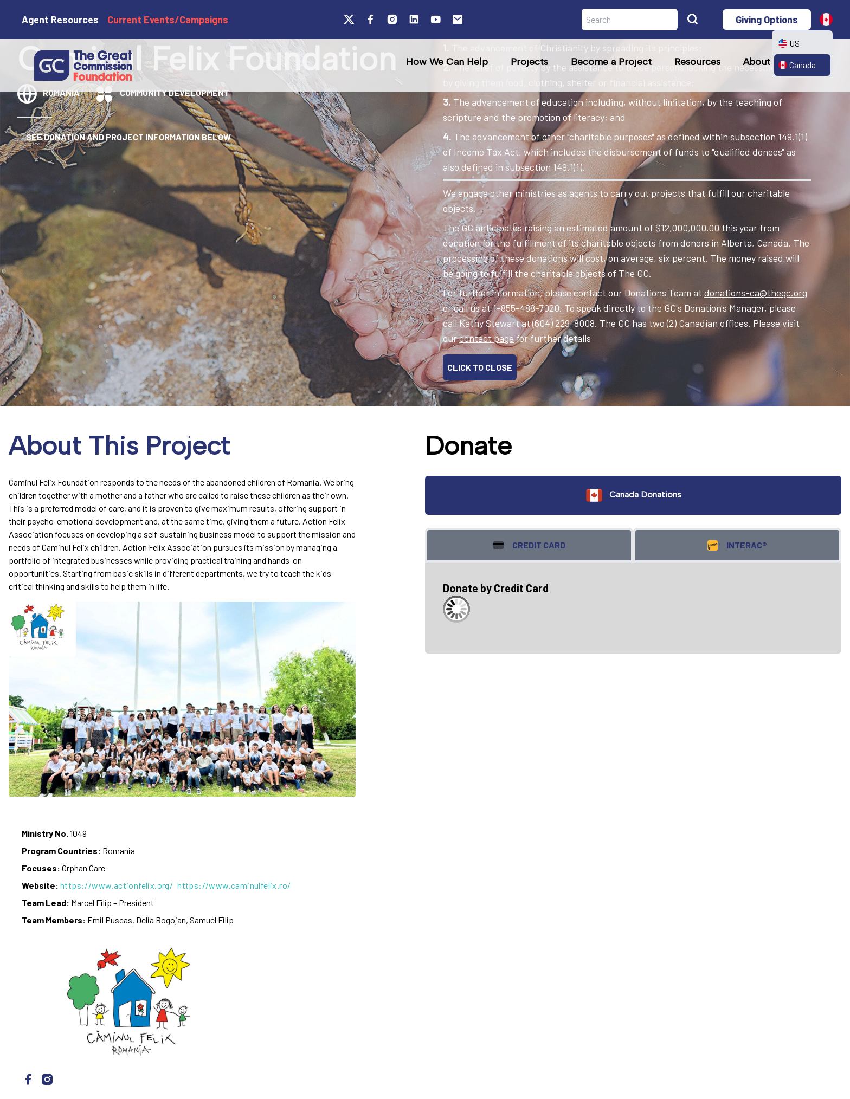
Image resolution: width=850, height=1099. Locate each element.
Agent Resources (60, 19)
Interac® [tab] (737, 545)
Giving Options (767, 19)
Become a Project (611, 62)
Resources (697, 62)
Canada (797, 65)
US (789, 43)
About (756, 62)
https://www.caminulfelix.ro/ (234, 885)
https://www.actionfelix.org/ (116, 885)
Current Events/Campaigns (167, 19)
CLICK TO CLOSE (479, 367)
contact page (486, 338)
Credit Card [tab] (529, 545)
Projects (529, 62)
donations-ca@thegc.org (755, 293)
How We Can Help (447, 62)
